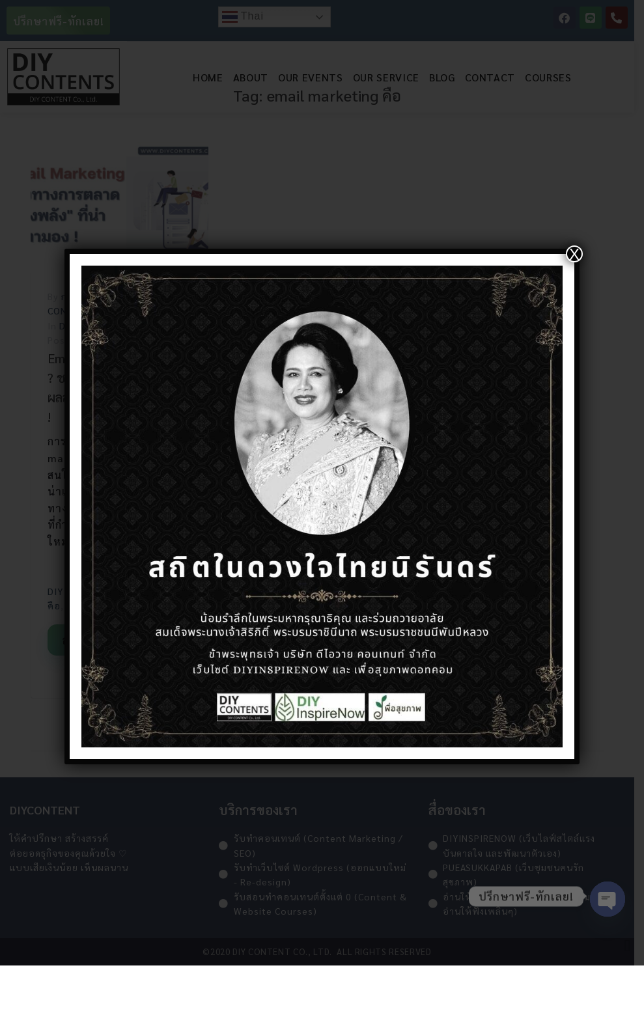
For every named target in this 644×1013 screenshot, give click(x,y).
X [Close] (574, 253)
